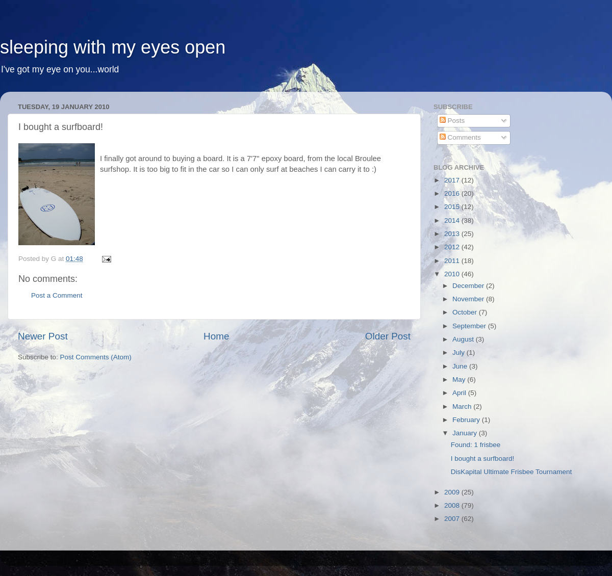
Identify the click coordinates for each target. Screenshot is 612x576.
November (469, 299)
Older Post (388, 336)
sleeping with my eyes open (112, 47)
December (469, 286)
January (465, 433)
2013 (453, 234)
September (470, 326)
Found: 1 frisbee (476, 445)
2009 (453, 492)
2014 (453, 220)
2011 (453, 261)
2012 (453, 247)
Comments (460, 137)
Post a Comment (57, 295)
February (467, 420)
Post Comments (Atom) (96, 357)
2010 (453, 274)
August (464, 339)
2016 (453, 193)
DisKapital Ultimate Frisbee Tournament (511, 472)
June (460, 366)
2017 (453, 180)
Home (216, 336)
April (460, 393)
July (459, 352)
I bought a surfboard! (483, 458)
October (465, 312)
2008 (453, 505)
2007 (453, 518)
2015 (453, 207)
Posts (452, 120)
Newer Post (43, 336)
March (462, 406)
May (459, 379)
